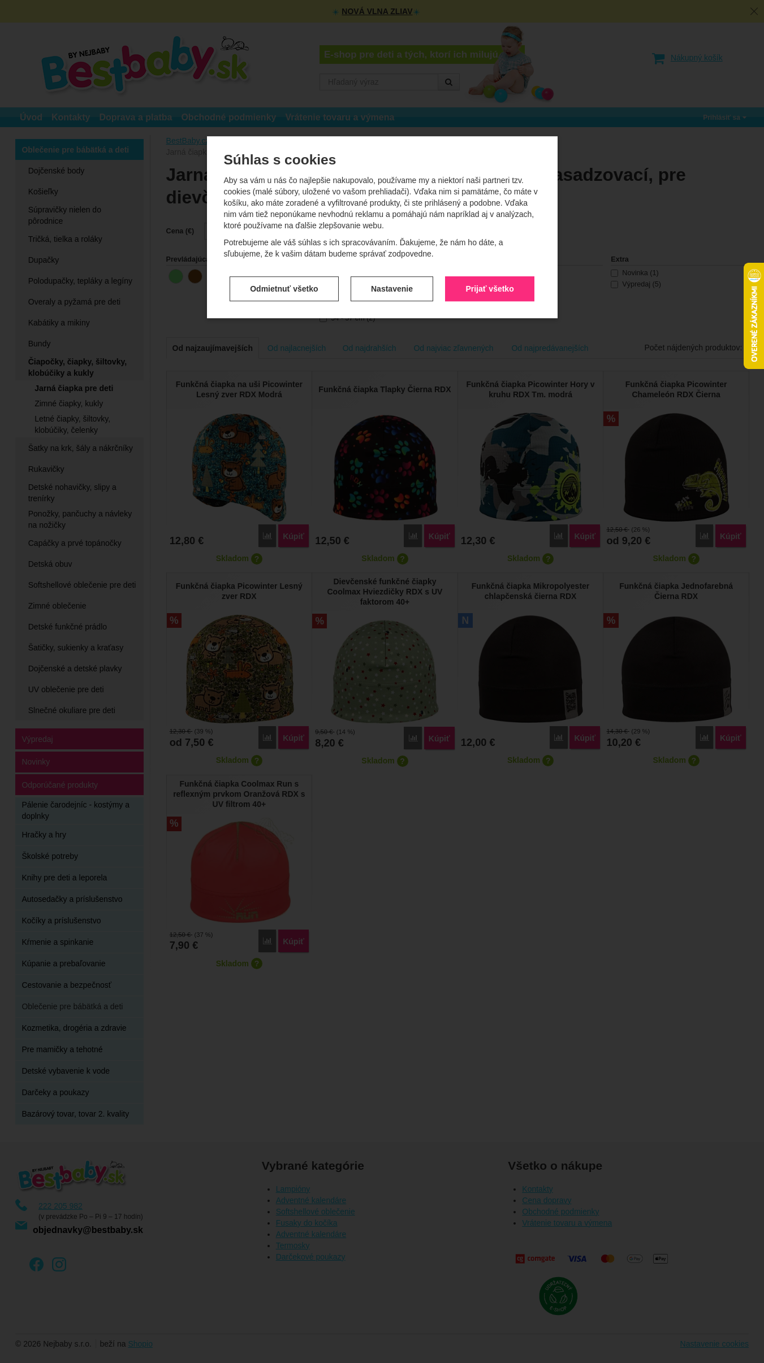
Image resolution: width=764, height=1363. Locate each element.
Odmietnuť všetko (284, 201)
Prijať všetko (489, 201)
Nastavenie (392, 201)
